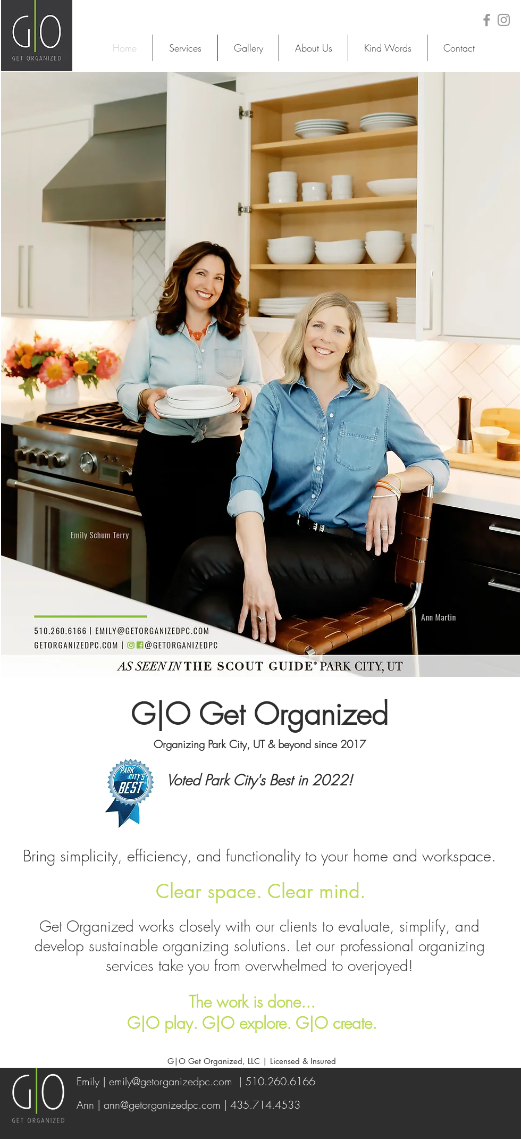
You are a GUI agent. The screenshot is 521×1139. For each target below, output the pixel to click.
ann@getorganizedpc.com (162, 1105)
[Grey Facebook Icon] (486, 20)
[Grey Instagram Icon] (503, 20)
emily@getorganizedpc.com (170, 1081)
